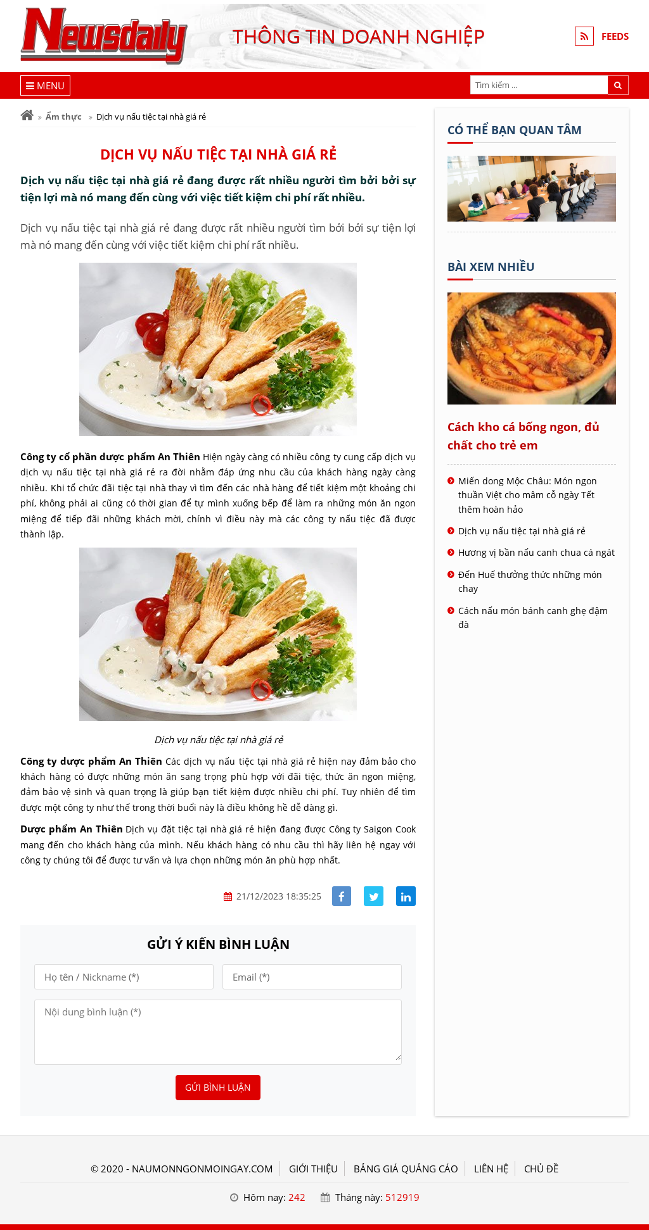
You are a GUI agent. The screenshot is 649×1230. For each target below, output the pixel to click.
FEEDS (615, 36)
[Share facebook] (342, 896)
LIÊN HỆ (491, 1168)
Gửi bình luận (218, 1087)
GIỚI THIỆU (313, 1168)
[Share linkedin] (406, 896)
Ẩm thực (64, 116)
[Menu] (45, 85)
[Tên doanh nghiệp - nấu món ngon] (531, 217)
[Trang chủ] (27, 115)
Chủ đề (541, 1168)
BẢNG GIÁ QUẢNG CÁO (406, 1168)
